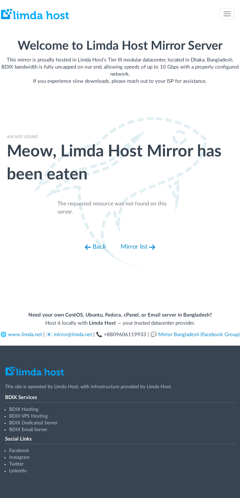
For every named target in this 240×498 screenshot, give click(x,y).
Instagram (19, 457)
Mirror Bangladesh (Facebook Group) (199, 334)
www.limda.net (25, 334)
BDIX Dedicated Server (33, 423)
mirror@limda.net (73, 334)
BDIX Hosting (23, 409)
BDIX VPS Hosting (28, 416)
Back (95, 247)
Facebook (19, 450)
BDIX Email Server (28, 429)
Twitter (16, 464)
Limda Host (66, 386)
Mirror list (138, 247)
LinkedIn (18, 471)
